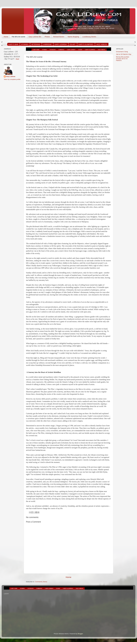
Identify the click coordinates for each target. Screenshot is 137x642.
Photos (47, 37)
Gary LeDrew (10, 76)
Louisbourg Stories (89, 37)
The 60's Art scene (18, 37)
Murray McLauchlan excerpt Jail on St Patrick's (122, 58)
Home (6, 37)
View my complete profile (12, 79)
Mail (17, 59)
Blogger (80, 634)
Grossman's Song (122, 51)
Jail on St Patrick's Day (123, 54)
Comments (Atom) (41, 582)
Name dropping (73, 37)
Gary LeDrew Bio (35, 37)
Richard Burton (58, 37)
